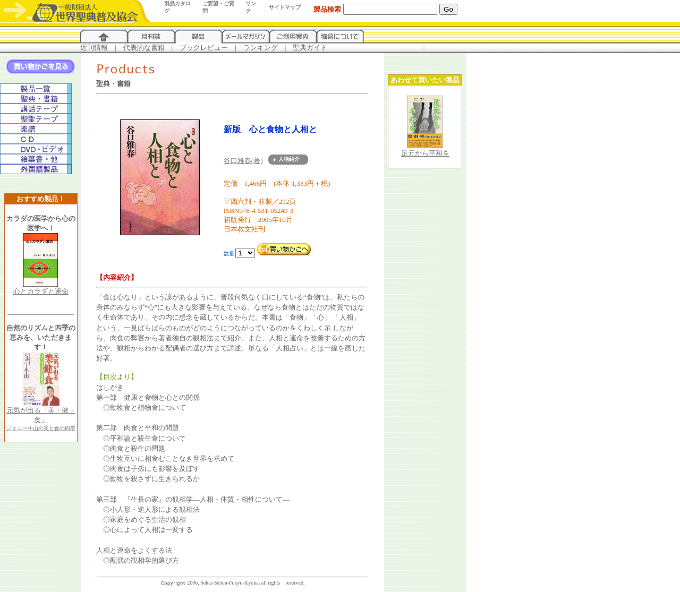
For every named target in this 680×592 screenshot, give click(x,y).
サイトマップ (285, 7)
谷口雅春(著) (243, 161)
